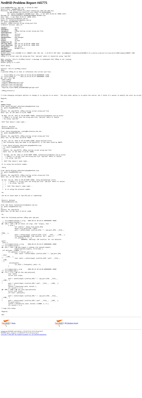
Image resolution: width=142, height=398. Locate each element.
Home (13, 385)
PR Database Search (71, 385)
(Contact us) (4, 393)
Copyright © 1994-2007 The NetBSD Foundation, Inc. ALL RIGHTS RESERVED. (24, 396)
